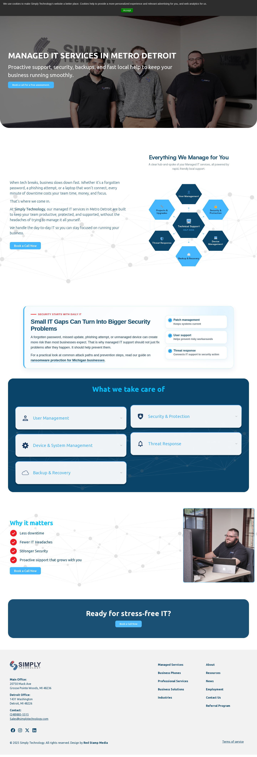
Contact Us (213, 699)
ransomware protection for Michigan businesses (68, 360)
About (210, 667)
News (210, 683)
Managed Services (170, 667)
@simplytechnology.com (32, 721)
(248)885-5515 (19, 717)
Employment (214, 691)
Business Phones (169, 675)
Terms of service (233, 744)
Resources (213, 675)
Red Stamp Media (96, 745)
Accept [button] (127, 10)
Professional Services (173, 683)
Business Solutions (171, 691)
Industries (165, 699)
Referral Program (218, 708)
